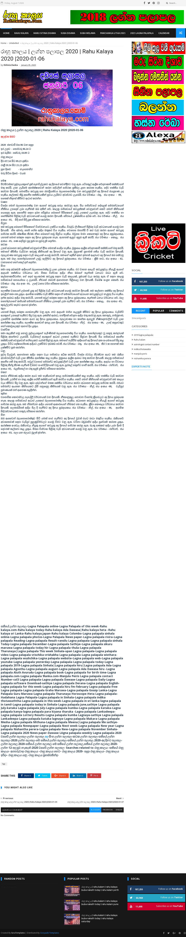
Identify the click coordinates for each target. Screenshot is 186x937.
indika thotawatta (142, 349)
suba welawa (87, 33)
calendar (163, 33)
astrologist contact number (146, 344)
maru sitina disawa (44, 33)
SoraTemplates (18, 932)
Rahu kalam (139, 339)
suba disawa (68, 33)
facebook (108, 810)
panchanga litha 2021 (112, 33)
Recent (141, 310)
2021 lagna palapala (142, 33)
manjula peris (140, 353)
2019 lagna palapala (143, 335)
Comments (176, 310)
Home (6, 33)
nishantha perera (142, 358)
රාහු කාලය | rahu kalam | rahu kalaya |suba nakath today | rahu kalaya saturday (99, 918)
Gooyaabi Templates (49, 932)
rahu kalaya (21, 33)
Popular (158, 310)
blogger (95, 810)
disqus (119, 810)
